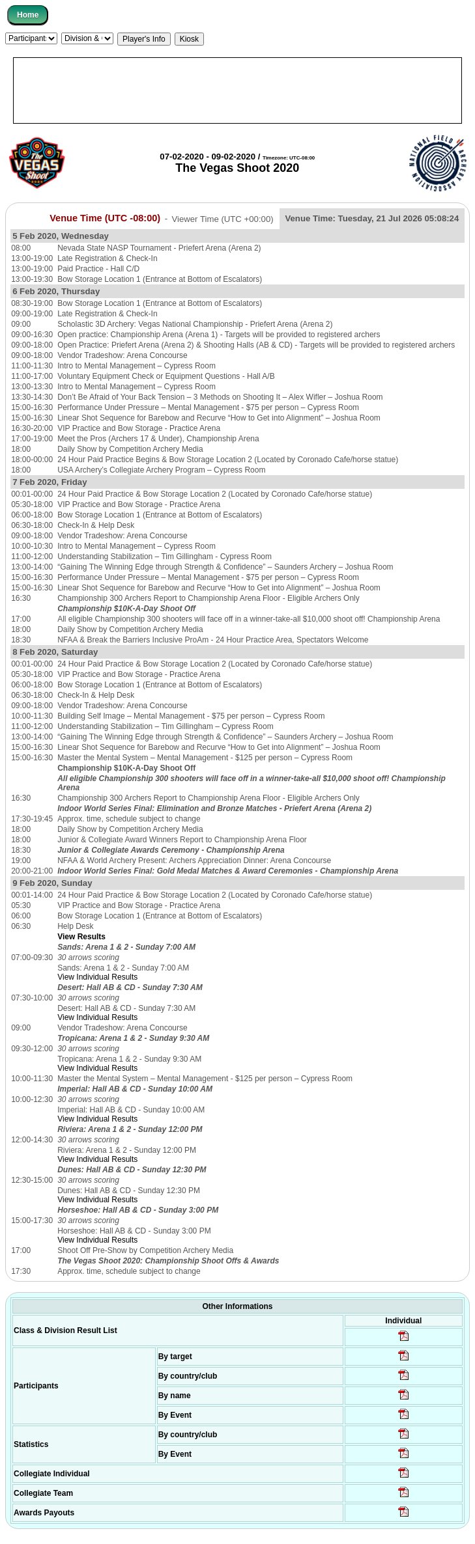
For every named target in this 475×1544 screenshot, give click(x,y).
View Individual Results (97, 977)
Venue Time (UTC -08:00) (105, 218)
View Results (81, 936)
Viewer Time (222, 218)
